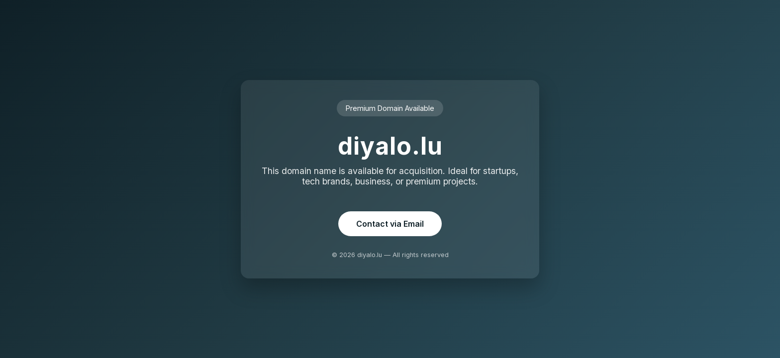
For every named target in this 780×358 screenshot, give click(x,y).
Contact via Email (390, 224)
